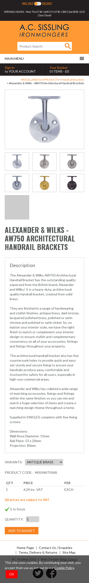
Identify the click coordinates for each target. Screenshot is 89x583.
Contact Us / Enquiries (55, 548)
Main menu (44, 58)
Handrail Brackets (72, 79)
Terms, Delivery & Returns (38, 552)
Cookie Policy (64, 568)
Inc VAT (28, 3)
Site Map (68, 552)
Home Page (25, 548)
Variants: (14, 462)
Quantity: (14, 519)
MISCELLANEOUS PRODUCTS (40, 79)
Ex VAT (47, 3)
